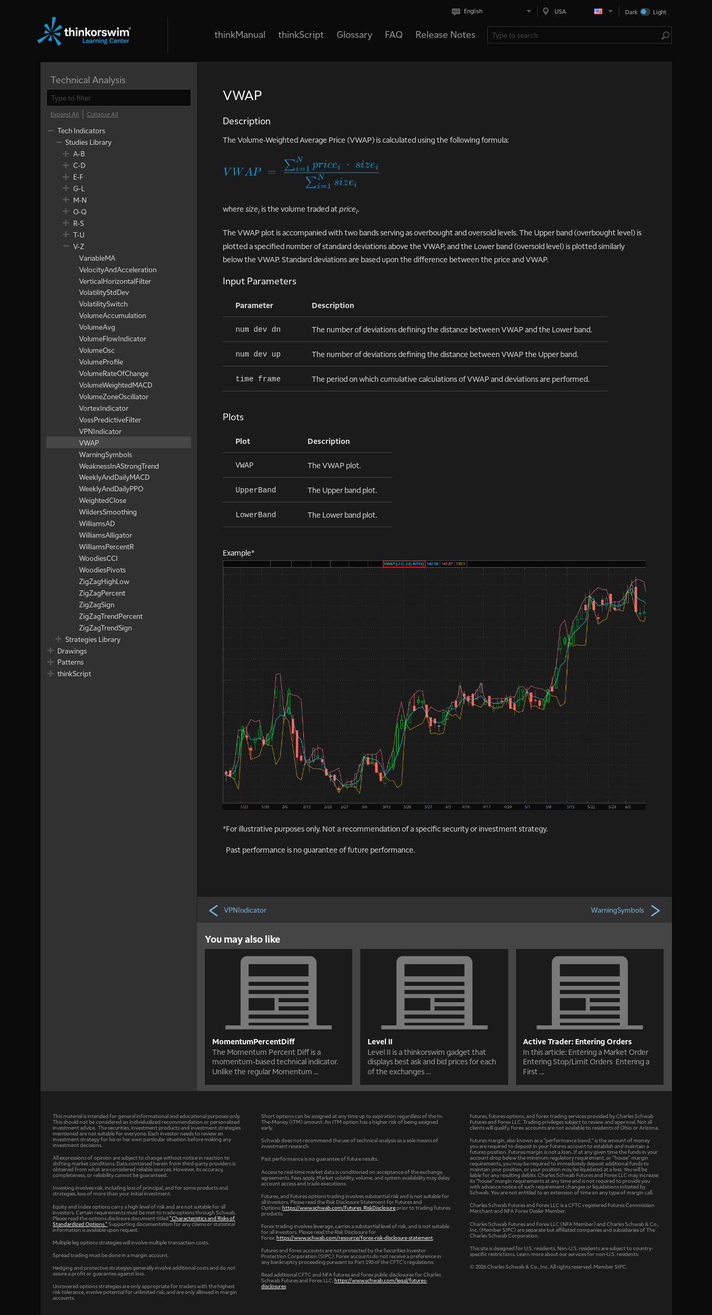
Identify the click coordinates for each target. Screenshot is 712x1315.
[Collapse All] (102, 114)
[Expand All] (65, 114)
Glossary (354, 34)
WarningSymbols (626, 910)
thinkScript (301, 34)
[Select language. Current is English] (493, 11)
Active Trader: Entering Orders (577, 1041)
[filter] (118, 97)
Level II (380, 1041)
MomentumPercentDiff (253, 1041)
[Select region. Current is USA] (578, 11)
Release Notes (446, 34)
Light (659, 12)
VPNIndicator (236, 910)
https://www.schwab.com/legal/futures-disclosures (344, 1283)
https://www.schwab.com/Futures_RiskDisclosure (338, 1207)
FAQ (394, 34)
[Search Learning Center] (574, 35)
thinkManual (239, 34)
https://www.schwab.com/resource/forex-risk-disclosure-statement (354, 1237)
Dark (631, 12)
